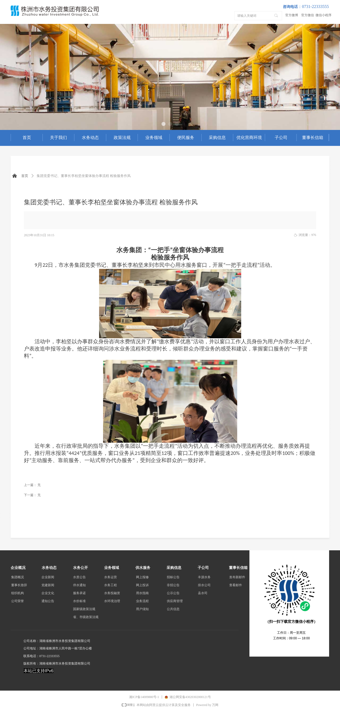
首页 (24, 176)
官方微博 (291, 15)
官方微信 (307, 15)
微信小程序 (324, 15)
